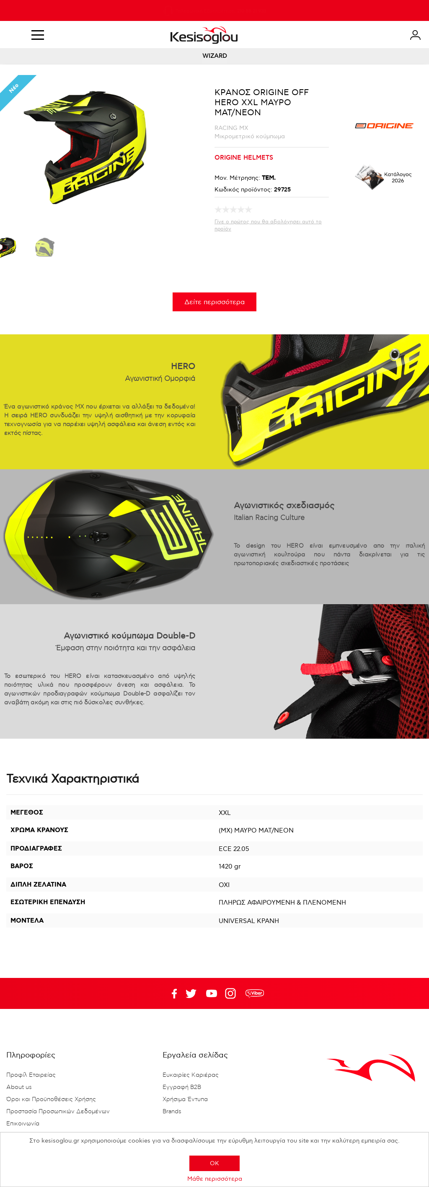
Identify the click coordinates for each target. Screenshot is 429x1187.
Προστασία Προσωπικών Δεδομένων (58, 1111)
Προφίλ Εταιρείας (31, 1075)
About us (19, 1087)
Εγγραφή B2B (182, 1087)
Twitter (211, 993)
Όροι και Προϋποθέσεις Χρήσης (51, 1099)
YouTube (191, 993)
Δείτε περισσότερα (214, 302)
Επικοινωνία (22, 1123)
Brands (172, 1111)
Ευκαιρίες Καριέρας (191, 1075)
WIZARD (214, 55)
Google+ (232, 993)
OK (214, 1163)
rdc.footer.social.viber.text (255, 993)
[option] (44, 250)
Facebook (170, 993)
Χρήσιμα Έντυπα (185, 1099)
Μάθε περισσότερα (214, 1178)
